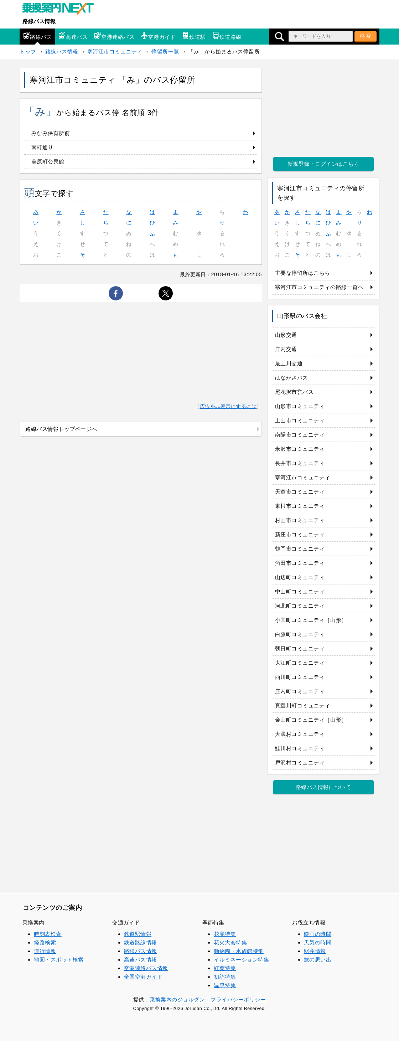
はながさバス (291, 378)
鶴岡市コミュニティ (300, 549)
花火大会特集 (230, 942)
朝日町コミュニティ (300, 648)
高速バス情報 (140, 960)
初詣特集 (225, 977)
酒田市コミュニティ (300, 563)
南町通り (42, 147)
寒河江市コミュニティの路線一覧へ (319, 287)
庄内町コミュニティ (300, 691)
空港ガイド (158, 36)
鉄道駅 (194, 36)
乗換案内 (33, 922)
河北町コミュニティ (300, 606)
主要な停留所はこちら (302, 273)
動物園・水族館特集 (239, 951)
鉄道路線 (227, 36)
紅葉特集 (225, 968)
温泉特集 (225, 985)
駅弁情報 (315, 951)
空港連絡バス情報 (146, 968)
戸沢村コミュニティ (300, 762)
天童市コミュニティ (300, 492)
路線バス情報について (323, 787)
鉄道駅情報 (138, 934)
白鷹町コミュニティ (300, 634)
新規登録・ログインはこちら (323, 164)
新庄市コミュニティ (300, 534)
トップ (28, 51)
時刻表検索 (48, 934)
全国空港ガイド (143, 977)
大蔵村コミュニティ (300, 734)
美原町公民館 (47, 162)
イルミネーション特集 (241, 960)
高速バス (73, 36)
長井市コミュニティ (300, 463)
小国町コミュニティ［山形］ (311, 620)
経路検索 (45, 942)
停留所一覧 (165, 51)
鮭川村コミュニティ (300, 748)
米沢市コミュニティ (300, 449)
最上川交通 (289, 363)
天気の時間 (318, 942)
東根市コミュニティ (300, 506)
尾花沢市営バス (294, 392)
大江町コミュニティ (300, 663)
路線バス (37, 36)
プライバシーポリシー (238, 999)
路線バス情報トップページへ (61, 429)
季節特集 (213, 922)
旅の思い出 (318, 960)
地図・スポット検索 (59, 960)
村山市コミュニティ (300, 520)
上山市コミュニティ (300, 420)
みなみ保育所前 (50, 133)
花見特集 (225, 934)
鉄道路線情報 (140, 942)
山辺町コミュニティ (300, 577)
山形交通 (286, 335)
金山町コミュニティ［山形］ (311, 720)
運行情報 (45, 951)
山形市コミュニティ (300, 406)
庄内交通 (286, 349)
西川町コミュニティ (300, 677)
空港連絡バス (114, 36)
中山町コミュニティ (300, 591)
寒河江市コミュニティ (114, 51)
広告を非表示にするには (228, 406)
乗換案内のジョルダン (177, 999)
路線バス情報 (39, 21)
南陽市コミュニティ (300, 435)
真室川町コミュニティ (302, 705)
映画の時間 (318, 934)
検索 (365, 36)
